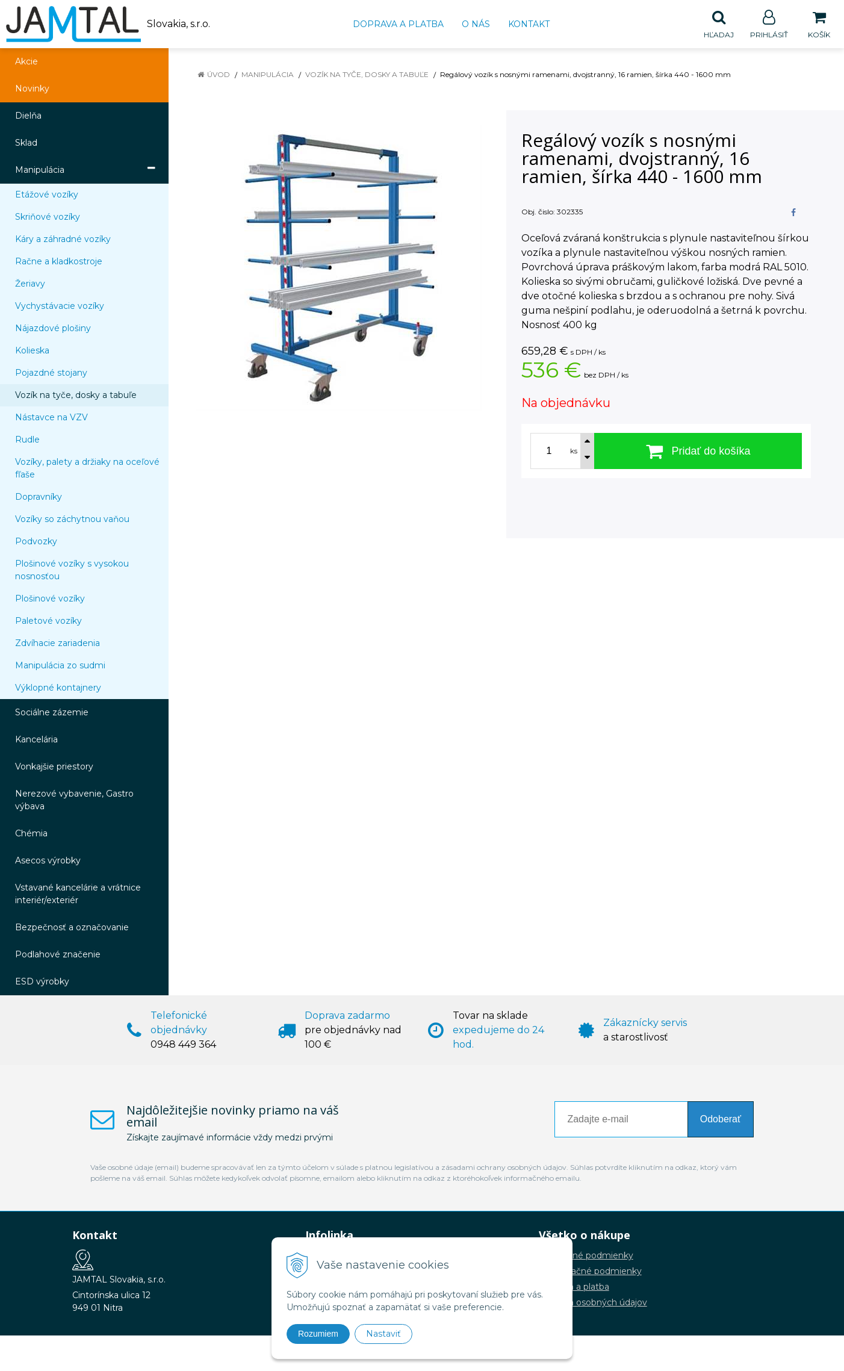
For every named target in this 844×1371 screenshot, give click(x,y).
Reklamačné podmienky (590, 1271)
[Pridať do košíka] (698, 452)
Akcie (26, 62)
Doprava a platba (398, 24)
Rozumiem (318, 1333)
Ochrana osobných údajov (593, 1303)
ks (573, 451)
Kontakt (529, 24)
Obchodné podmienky (586, 1256)
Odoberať (720, 1120)
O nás (476, 24)
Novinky (32, 89)
